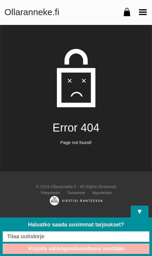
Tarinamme (76, 193)
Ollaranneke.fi (31, 12)
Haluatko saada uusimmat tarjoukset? (76, 225)
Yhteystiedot (50, 193)
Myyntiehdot (102, 193)
